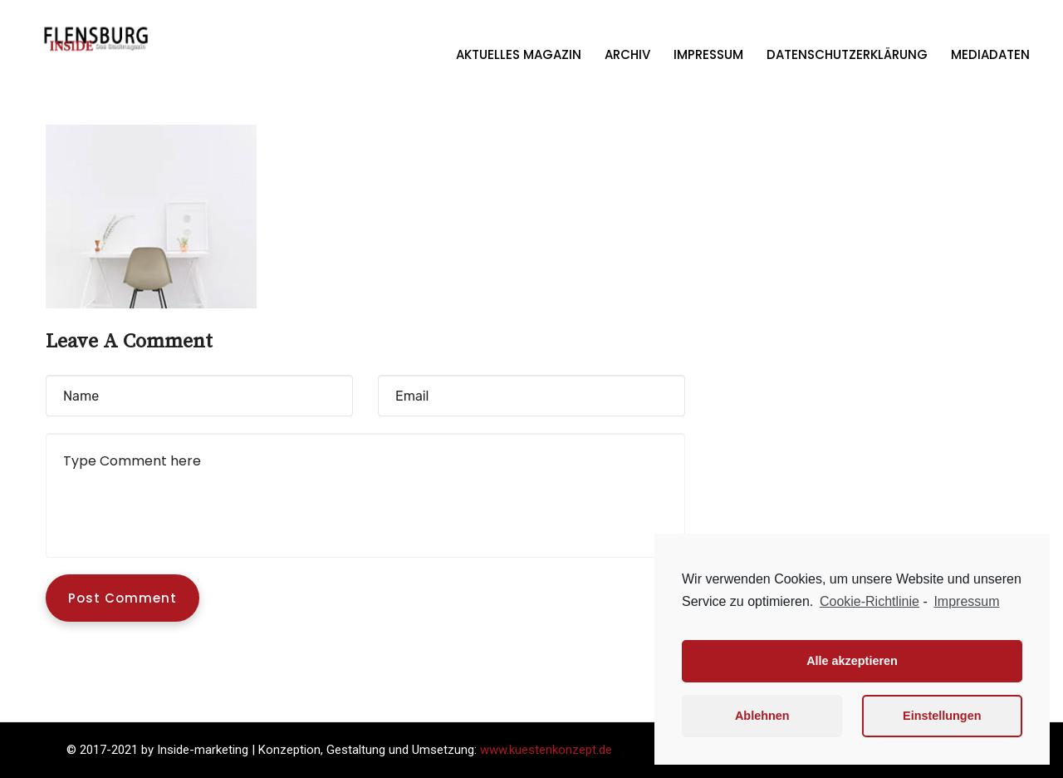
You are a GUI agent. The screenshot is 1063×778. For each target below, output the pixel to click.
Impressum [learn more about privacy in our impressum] (966, 601)
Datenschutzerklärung (847, 54)
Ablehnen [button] (762, 715)
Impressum (708, 54)
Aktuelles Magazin (518, 54)
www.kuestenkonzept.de (546, 749)
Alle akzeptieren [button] (852, 660)
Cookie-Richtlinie (869, 601)
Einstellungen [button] (942, 715)
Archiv (627, 54)
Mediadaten (990, 54)
